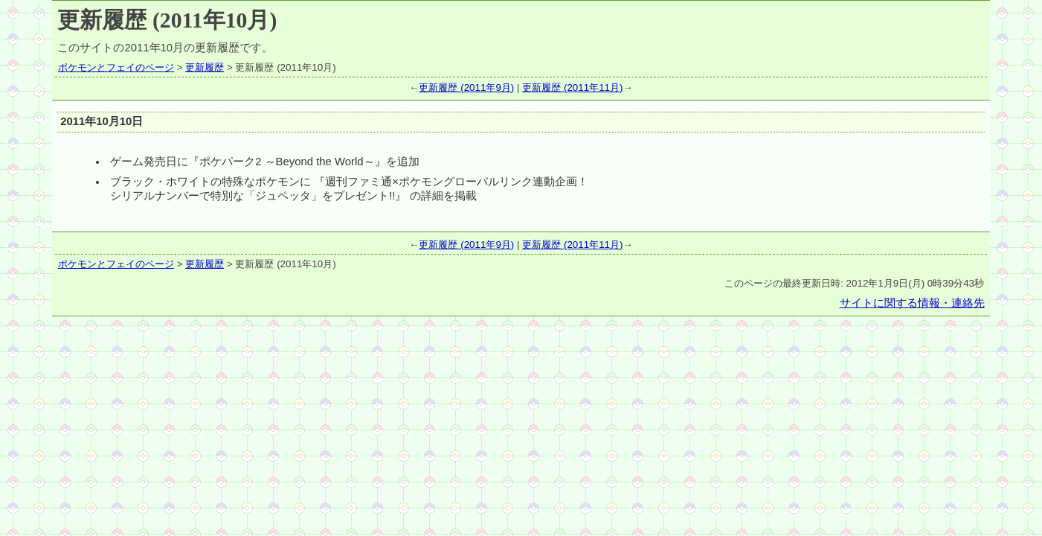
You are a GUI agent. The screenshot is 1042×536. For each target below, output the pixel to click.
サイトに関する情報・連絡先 (912, 303)
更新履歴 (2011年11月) (572, 87)
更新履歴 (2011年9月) (466, 87)
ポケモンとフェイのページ (116, 67)
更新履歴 (204, 67)
